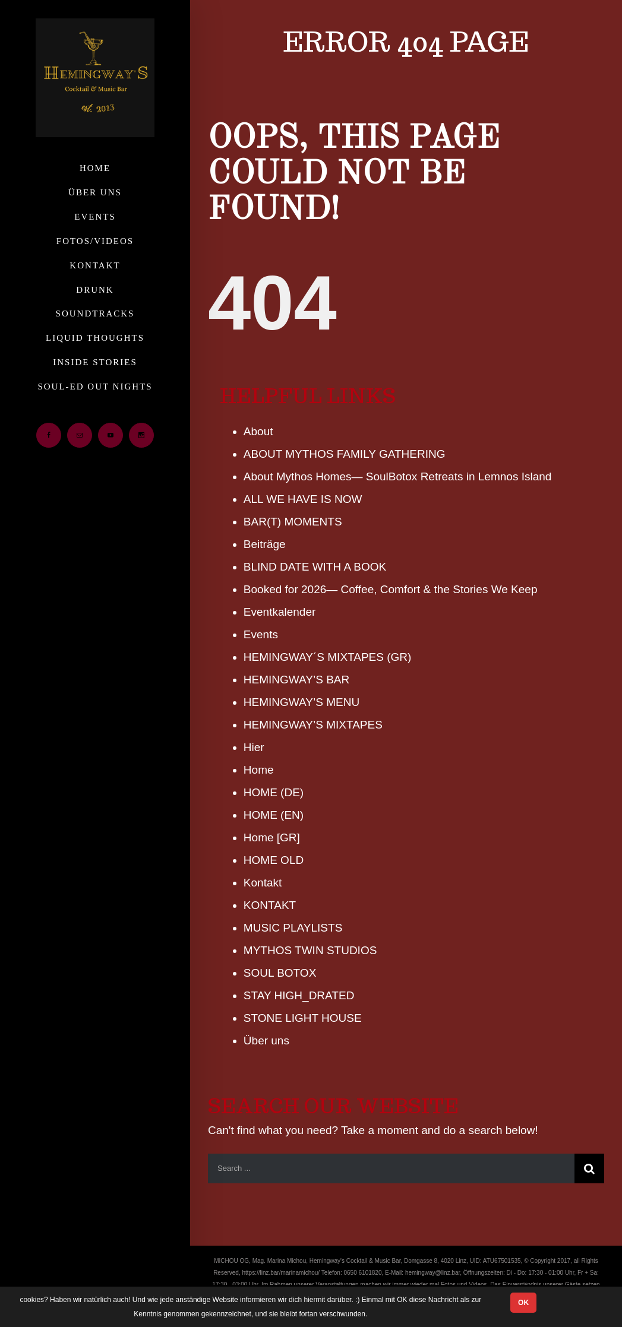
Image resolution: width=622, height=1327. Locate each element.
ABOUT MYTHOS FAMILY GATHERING (345, 454)
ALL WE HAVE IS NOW (303, 499)
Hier (254, 747)
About (258, 431)
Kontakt (263, 882)
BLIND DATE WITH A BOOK (315, 566)
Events (261, 634)
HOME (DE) (274, 792)
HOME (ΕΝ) (274, 815)
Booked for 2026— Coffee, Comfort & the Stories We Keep (391, 589)
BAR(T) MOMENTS (293, 521)
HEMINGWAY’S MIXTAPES (313, 724)
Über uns (266, 1040)
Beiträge (265, 544)
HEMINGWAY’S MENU (301, 702)
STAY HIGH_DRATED (299, 995)
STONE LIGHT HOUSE (303, 1018)
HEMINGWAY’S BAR (296, 679)
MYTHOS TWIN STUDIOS (310, 950)
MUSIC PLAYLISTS (293, 927)
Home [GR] (272, 837)
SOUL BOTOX (280, 973)
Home (259, 770)
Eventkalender (279, 612)
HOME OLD (274, 860)
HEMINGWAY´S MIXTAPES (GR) (328, 657)
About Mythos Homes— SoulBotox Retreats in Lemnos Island (398, 476)
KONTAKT (270, 905)
